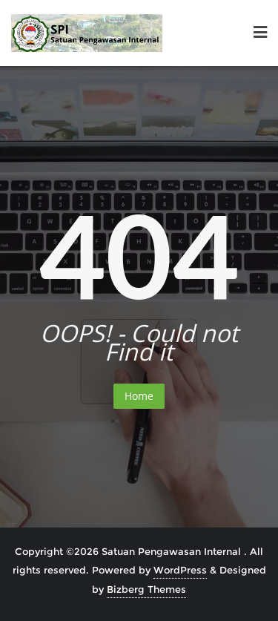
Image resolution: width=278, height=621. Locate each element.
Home (139, 396)
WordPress (180, 570)
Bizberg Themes (146, 589)
